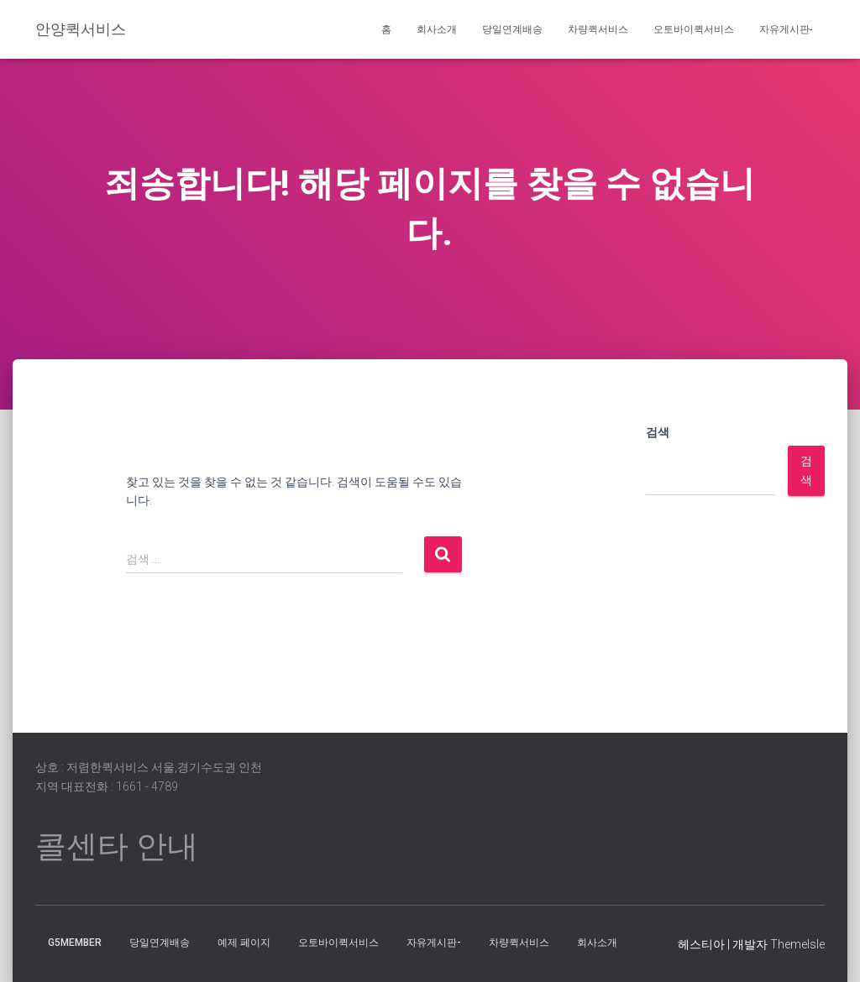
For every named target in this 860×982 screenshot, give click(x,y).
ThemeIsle (797, 944)
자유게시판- (785, 29)
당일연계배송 (512, 29)
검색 (657, 432)
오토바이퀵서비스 (693, 29)
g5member (75, 942)
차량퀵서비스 (598, 29)
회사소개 (437, 29)
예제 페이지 (244, 942)
